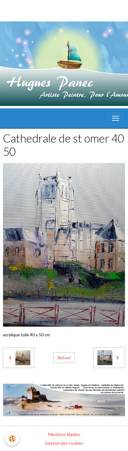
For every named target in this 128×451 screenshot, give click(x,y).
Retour (64, 357)
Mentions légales (64, 434)
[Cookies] (12, 439)
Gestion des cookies (64, 443)
